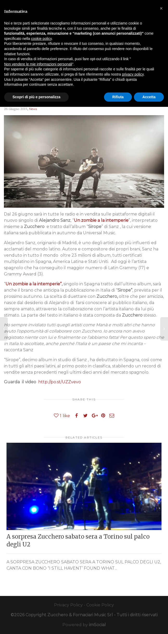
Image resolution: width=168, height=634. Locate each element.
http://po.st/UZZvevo (59, 381)
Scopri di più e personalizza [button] (36, 97)
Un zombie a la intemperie (101, 220)
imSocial (97, 624)
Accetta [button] (149, 97)
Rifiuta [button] (118, 97)
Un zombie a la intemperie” (33, 283)
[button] (161, 8)
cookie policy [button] (41, 38)
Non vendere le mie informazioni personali (38, 64)
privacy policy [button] (133, 74)
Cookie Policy (100, 604)
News (33, 109)
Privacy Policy (68, 604)
